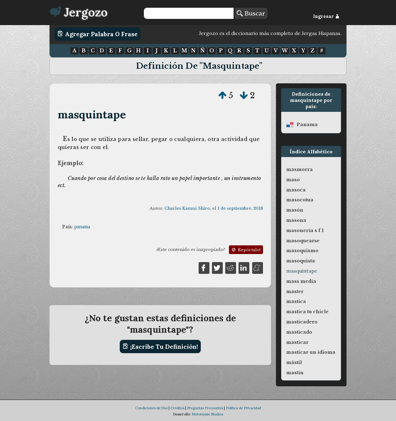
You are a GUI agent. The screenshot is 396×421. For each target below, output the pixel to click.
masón (294, 210)
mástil (294, 362)
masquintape (92, 114)
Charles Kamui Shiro (187, 208)
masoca (296, 190)
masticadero (301, 322)
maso (293, 179)
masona (296, 220)
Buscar (251, 13)
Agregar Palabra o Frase (98, 33)
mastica (296, 301)
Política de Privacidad (243, 408)
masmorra (299, 169)
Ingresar (326, 16)
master (294, 291)
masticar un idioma (310, 352)
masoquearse (303, 240)
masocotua (299, 200)
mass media (301, 281)
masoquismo (302, 250)
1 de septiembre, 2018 (240, 208)
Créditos (177, 408)
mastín (294, 372)
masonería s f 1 (305, 230)
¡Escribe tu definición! (160, 346)
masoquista (300, 261)
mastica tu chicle (307, 311)
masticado (299, 332)
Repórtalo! (245, 250)
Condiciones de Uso (151, 408)
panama (82, 227)
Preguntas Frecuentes (205, 408)
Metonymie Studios (207, 414)
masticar (297, 342)
